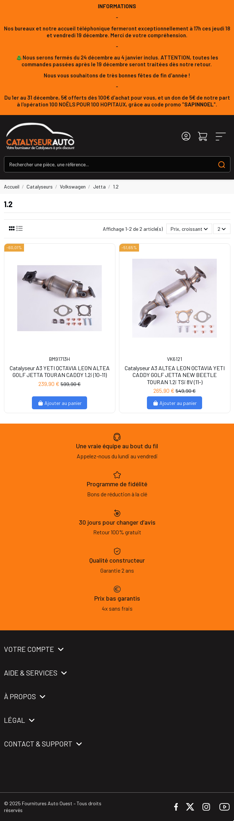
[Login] (186, 136)
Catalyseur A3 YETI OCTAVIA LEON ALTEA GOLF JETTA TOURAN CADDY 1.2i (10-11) (60, 371)
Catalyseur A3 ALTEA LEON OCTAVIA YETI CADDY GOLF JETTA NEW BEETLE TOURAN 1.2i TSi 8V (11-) (175, 374)
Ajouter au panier (59, 403)
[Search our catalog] (221, 164)
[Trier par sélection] (189, 229)
